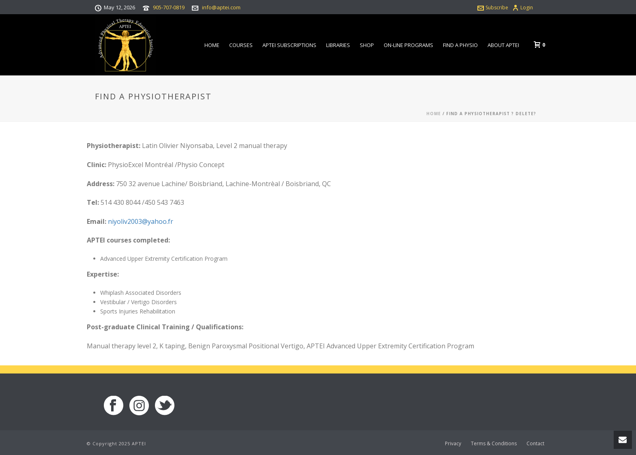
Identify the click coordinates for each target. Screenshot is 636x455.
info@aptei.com (221, 7)
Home (211, 45)
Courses (241, 45)
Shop (367, 45)
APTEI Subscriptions (289, 45)
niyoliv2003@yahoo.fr (140, 221)
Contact (535, 443)
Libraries (338, 45)
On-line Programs (408, 45)
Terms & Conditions (494, 443)
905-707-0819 (169, 7)
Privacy (453, 443)
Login (522, 7)
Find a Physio (460, 45)
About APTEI (503, 45)
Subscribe (492, 7)
